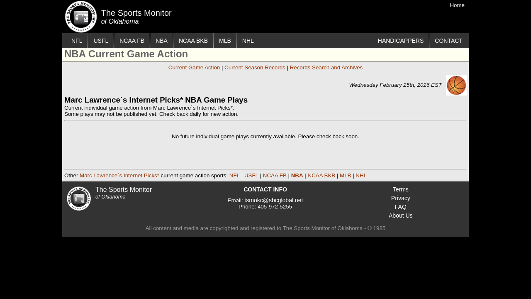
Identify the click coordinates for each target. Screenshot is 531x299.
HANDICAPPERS (401, 40)
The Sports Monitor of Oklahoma (80, 16)
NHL (248, 40)
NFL (76, 40)
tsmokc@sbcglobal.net (273, 200)
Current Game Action (194, 67)
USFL (100, 40)
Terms (401, 189)
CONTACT (449, 40)
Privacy (400, 198)
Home (457, 5)
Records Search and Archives (326, 67)
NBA (162, 40)
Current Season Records (254, 67)
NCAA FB (131, 40)
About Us (401, 215)
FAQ (401, 206)
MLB (225, 40)
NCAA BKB (193, 40)
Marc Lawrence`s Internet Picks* (119, 175)
